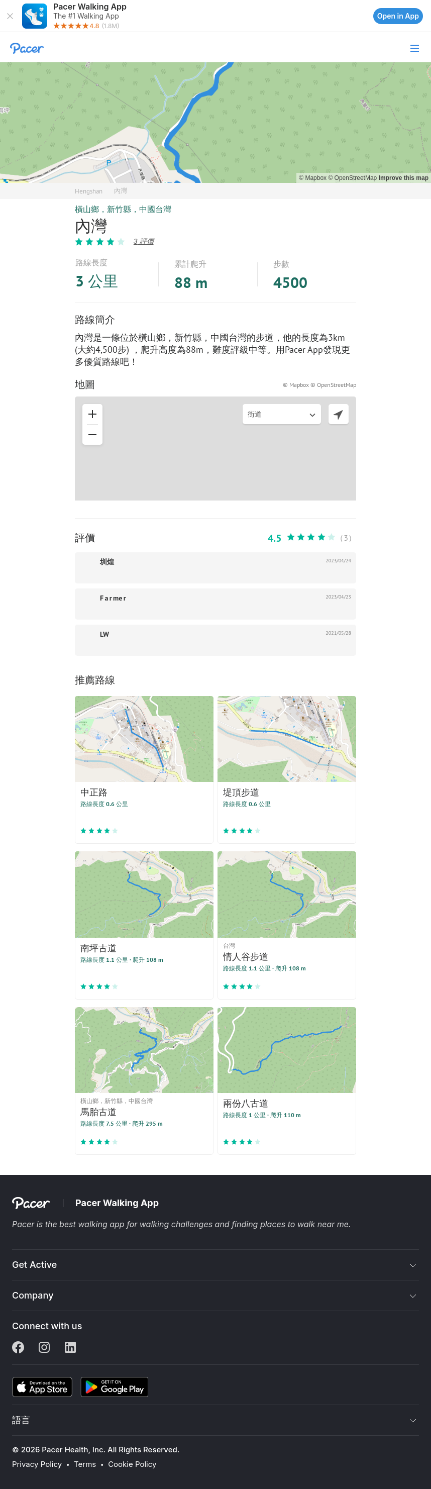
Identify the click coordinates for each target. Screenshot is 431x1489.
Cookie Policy (132, 1464)
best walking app (93, 1224)
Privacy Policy (37, 1464)
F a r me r (113, 598)
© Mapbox (313, 177)
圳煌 (107, 561)
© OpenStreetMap (353, 177)
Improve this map (403, 177)
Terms (85, 1464)
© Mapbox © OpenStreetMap (319, 384)
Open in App (398, 16)
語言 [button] (21, 1420)
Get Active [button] (34, 1264)
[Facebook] (18, 1348)
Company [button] (33, 1295)
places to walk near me (304, 1224)
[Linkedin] (70, 1348)
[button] (10, 16)
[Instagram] (44, 1348)
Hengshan (88, 191)
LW (104, 634)
